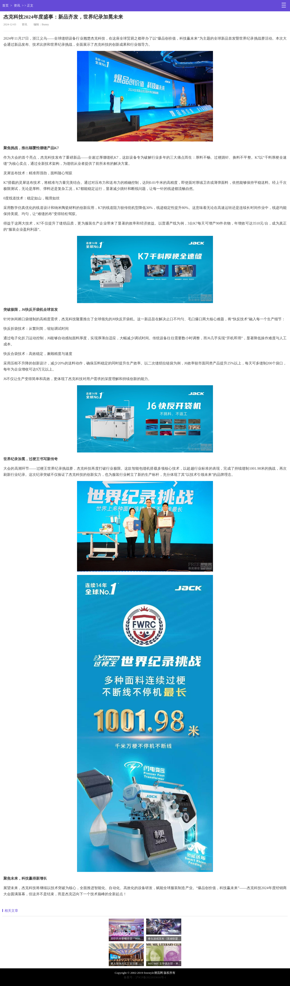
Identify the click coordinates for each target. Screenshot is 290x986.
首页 (5, 5)
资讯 (17, 5)
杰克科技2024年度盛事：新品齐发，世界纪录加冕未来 (63, 17)
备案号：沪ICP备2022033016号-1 (145, 977)
